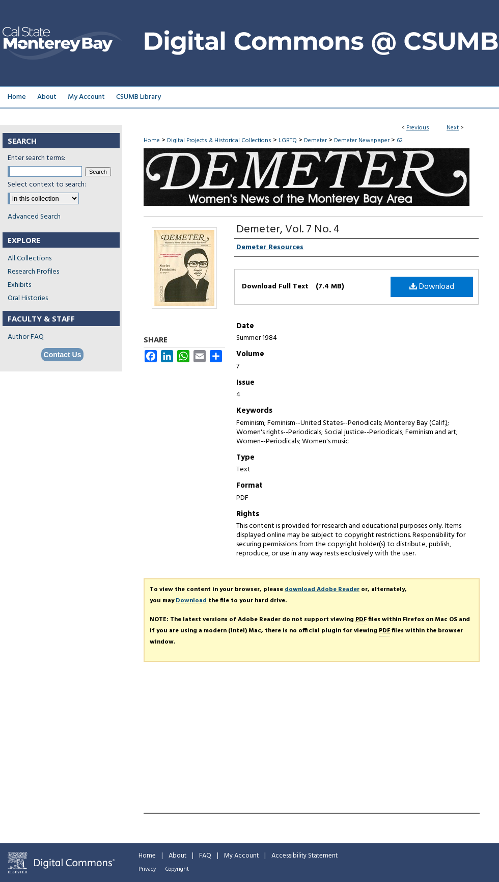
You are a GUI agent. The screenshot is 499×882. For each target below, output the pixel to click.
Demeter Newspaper (362, 141)
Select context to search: (47, 185)
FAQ (205, 855)
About (177, 855)
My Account (241, 855)
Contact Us (62, 355)
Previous (417, 128)
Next (453, 128)
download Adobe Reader (322, 589)
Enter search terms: (36, 158)
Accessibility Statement (304, 855)
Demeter (315, 141)
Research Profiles (33, 272)
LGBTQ (288, 141)
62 (400, 141)
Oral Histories (28, 298)
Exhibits (19, 285)
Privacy (147, 869)
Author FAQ (26, 337)
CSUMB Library (138, 97)
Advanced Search (34, 217)
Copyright (177, 869)
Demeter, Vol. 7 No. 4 (288, 229)
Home (152, 141)
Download (431, 286)
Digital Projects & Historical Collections (219, 141)
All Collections (29, 258)
